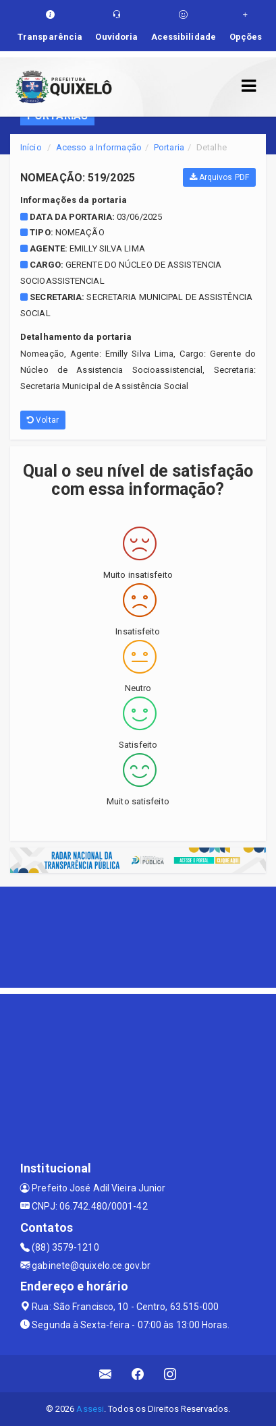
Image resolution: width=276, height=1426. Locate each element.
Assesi (90, 1409)
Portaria (169, 147)
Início (31, 147)
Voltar (43, 420)
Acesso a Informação (99, 147)
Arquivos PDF (219, 177)
